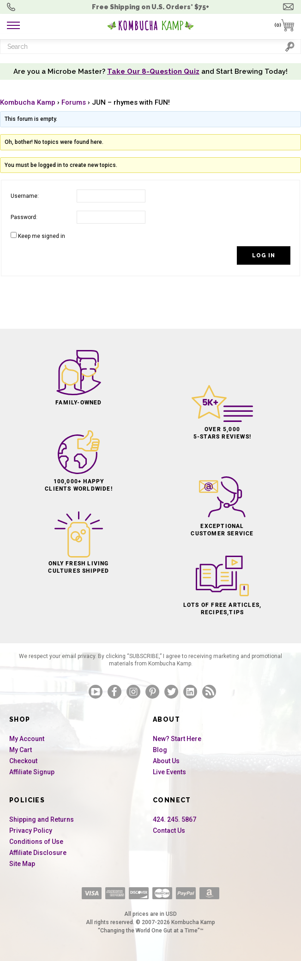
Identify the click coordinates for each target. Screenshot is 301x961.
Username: (25, 196)
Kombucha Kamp (27, 102)
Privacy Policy (30, 830)
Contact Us (169, 830)
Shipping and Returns (41, 819)
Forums (73, 102)
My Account (26, 738)
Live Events (169, 772)
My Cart (20, 749)
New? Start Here (177, 738)
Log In (263, 255)
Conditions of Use (36, 841)
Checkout (23, 761)
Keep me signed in (41, 236)
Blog (160, 749)
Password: (24, 217)
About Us (166, 761)
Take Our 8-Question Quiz (153, 71)
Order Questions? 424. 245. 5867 (13, 7)
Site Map (22, 863)
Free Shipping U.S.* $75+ (150, 7)
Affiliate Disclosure (37, 852)
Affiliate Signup (31, 772)
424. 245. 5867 (174, 819)
